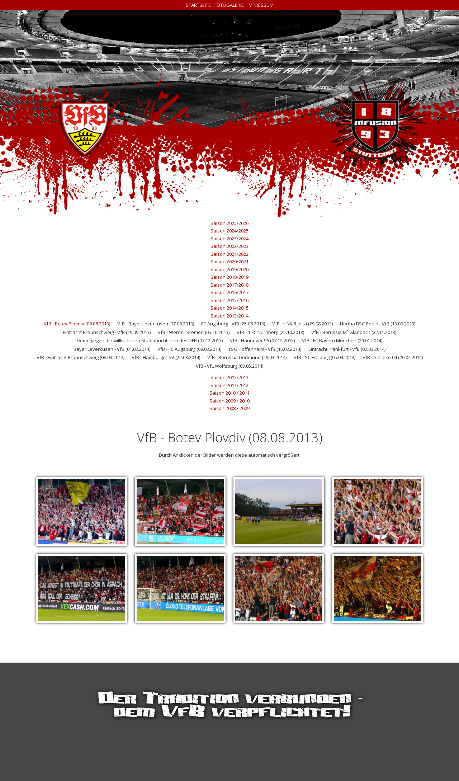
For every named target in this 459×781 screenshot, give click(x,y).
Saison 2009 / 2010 (229, 400)
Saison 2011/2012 (229, 385)
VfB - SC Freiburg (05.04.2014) (324, 357)
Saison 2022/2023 (229, 246)
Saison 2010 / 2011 (229, 393)
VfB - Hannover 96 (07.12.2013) (262, 340)
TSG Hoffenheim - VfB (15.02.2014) (264, 349)
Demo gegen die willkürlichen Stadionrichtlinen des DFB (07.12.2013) (150, 340)
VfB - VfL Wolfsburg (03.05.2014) (229, 366)
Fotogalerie (229, 5)
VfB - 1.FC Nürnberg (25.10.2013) (270, 332)
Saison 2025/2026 (229, 223)
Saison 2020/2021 (229, 261)
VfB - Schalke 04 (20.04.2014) (393, 357)
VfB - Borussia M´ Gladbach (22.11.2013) (353, 332)
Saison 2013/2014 (229, 315)
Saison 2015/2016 (229, 300)
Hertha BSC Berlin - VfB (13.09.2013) (377, 323)
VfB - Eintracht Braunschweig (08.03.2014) (80, 357)
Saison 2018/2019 (229, 277)
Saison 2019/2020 (229, 269)
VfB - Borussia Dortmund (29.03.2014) (247, 357)
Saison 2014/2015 (229, 308)
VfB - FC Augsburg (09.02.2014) (189, 349)
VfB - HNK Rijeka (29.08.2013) (302, 323)
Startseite (198, 5)
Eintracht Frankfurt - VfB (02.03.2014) (346, 349)
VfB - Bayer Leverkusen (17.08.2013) (155, 323)
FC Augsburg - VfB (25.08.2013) (233, 323)
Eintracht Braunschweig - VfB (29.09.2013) (107, 332)
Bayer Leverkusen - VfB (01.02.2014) (112, 349)
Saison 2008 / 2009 (229, 408)
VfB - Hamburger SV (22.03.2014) (166, 357)
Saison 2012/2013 (229, 377)
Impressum (260, 5)
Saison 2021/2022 (229, 254)
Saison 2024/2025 (229, 230)
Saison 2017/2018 (229, 285)
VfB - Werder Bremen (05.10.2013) (194, 332)
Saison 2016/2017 (229, 292)
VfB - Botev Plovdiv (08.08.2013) (77, 323)
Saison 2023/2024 (229, 238)
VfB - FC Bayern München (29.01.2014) (342, 340)
